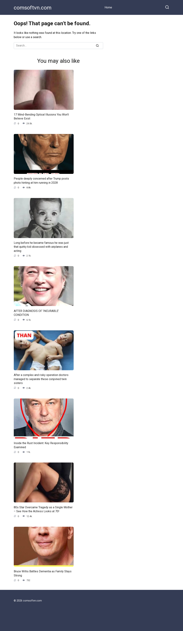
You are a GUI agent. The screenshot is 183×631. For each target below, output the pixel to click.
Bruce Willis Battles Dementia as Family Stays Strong (42, 573)
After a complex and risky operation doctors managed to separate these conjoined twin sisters (41, 379)
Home (108, 7)
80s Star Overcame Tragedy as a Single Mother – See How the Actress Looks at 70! (43, 509)
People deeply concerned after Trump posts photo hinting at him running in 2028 (41, 180)
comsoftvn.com (32, 7)
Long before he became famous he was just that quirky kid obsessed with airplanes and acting (41, 247)
